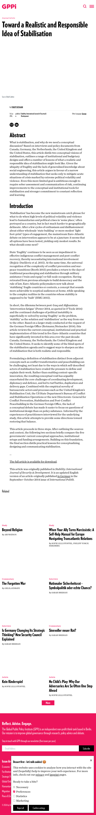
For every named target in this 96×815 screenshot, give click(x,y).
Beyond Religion (12, 529)
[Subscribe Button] (86, 748)
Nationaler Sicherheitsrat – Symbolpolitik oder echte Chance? (70, 585)
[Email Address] (40, 748)
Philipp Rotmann (17, 107)
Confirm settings (39, 808)
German (84, 113)
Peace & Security (8, 796)
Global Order (7, 781)
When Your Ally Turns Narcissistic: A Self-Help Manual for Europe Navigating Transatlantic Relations (71, 534)
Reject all (20, 808)
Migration (6, 791)
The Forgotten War (14, 583)
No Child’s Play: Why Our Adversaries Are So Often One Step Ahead (70, 686)
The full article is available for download (33, 461)
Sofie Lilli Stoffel (62, 543)
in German (63, 476)
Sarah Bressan (60, 592)
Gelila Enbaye (12, 588)
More (48, 703)
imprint (54, 774)
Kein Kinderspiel (12, 681)
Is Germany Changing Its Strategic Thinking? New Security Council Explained (23, 635)
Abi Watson (10, 534)
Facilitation (6, 771)
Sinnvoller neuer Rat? (62, 630)
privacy (40, 774)
